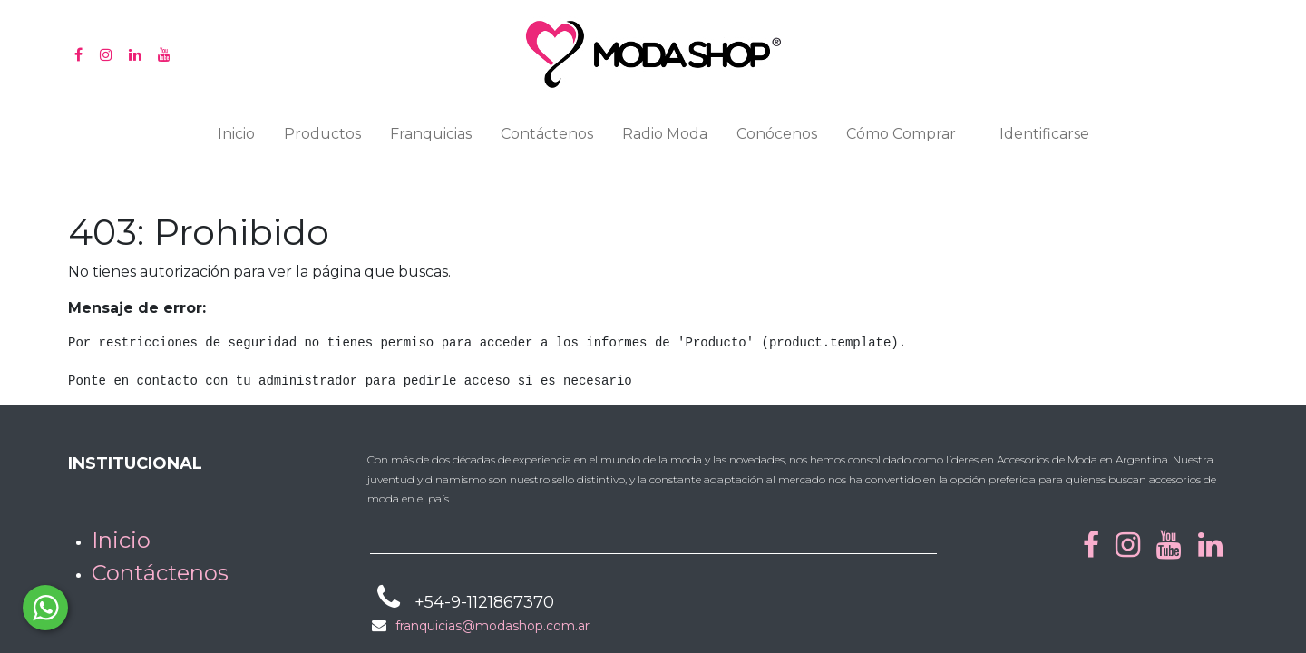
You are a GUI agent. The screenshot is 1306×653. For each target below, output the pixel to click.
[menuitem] (236, 138)
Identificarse (1044, 133)
